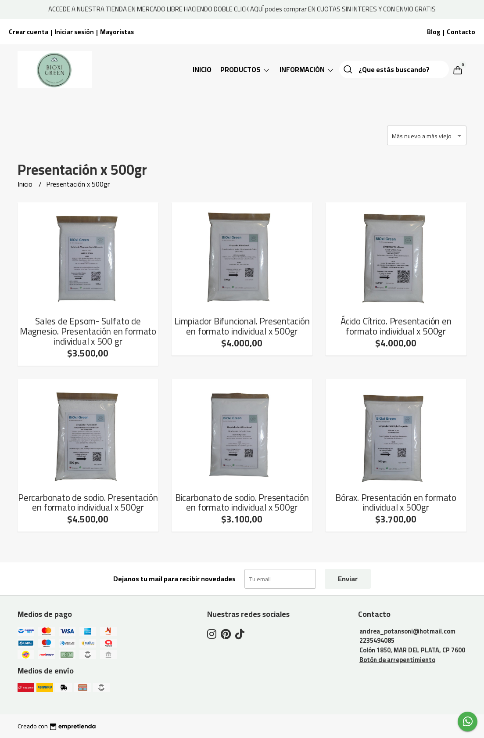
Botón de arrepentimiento (397, 660)
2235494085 (376, 640)
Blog (434, 32)
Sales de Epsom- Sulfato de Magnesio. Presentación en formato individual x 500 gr (88, 331)
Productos (245, 69)
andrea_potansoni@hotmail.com (407, 631)
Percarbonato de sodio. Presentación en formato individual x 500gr (88, 502)
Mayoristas (117, 32)
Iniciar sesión (74, 32)
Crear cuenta (28, 32)
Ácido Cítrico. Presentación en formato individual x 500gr (396, 326)
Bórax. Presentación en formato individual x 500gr (395, 502)
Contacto (461, 32)
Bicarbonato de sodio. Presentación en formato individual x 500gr (242, 502)
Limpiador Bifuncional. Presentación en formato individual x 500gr (242, 326)
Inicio (202, 69)
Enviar (348, 578)
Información (307, 69)
